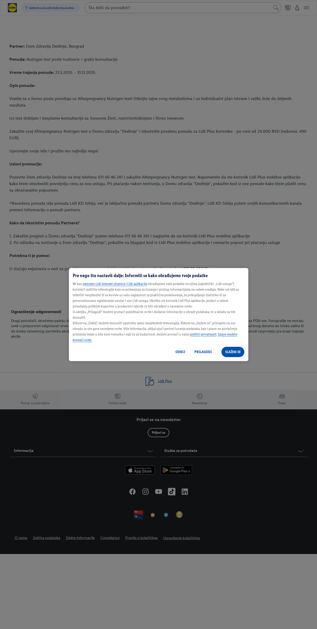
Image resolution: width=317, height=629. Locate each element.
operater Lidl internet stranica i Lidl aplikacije (115, 284)
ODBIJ (180, 352)
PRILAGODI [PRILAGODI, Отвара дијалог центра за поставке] (203, 352)
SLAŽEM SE (233, 352)
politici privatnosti (203, 334)
